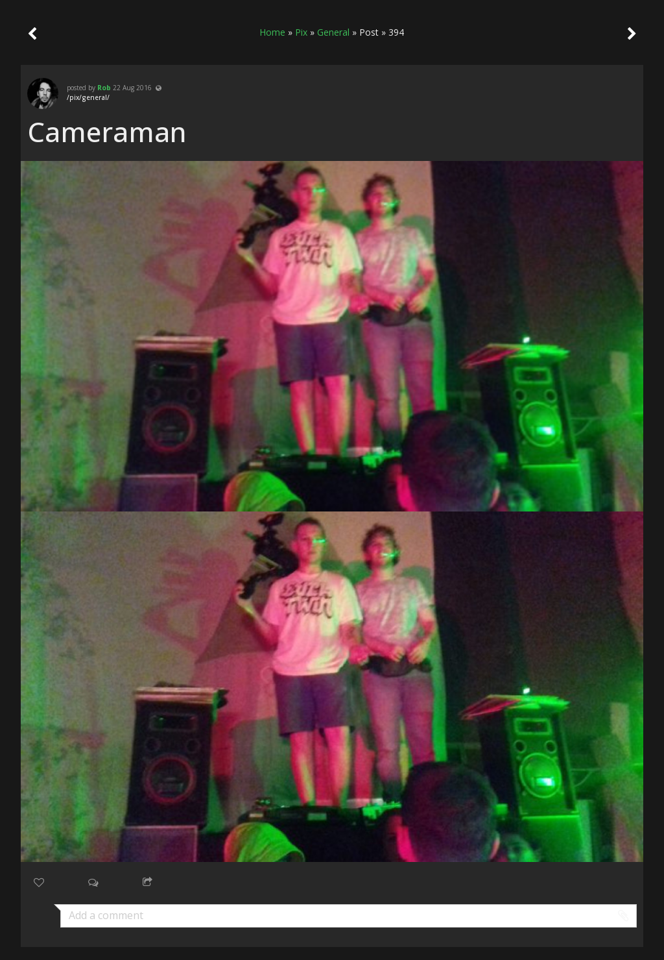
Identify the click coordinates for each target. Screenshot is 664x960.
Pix (301, 32)
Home (272, 32)
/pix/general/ (88, 97)
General (333, 32)
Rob (104, 87)
